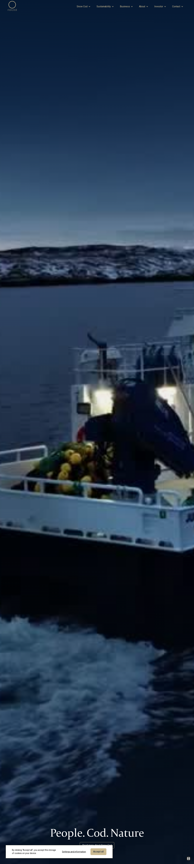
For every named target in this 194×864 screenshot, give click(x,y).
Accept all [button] (98, 851)
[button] (84, 6)
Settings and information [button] (74, 851)
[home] (12, 6)
